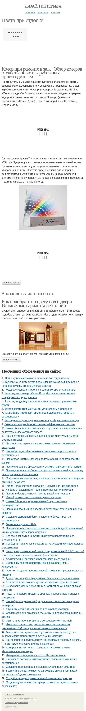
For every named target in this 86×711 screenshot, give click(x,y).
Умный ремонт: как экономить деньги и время (33, 497)
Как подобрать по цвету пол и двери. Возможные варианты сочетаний (37, 303)
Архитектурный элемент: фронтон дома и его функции (38, 559)
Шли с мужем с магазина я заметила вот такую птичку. (37, 378)
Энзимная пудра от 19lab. (21, 524)
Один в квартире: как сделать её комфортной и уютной (39, 620)
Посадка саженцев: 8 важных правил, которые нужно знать (40, 389)
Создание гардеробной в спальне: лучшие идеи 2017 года (40, 666)
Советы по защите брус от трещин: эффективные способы (40, 424)
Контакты (8, 699)
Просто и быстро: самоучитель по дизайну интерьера (38, 493)
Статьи (55, 12)
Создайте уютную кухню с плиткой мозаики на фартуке (39, 678)
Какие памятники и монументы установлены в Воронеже (38, 409)
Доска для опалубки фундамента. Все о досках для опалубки (42, 578)
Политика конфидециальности (16, 703)
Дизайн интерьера (43, 6)
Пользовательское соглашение (24, 699)
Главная (30, 12)
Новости (43, 12)
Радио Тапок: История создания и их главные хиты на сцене (42, 486)
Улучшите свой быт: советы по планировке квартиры (37, 609)
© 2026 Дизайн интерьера (14, 694)
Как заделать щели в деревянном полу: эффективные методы (42, 420)
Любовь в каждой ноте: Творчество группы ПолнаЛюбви (39, 489)
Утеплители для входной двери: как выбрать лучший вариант (42, 582)
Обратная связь (11, 707)
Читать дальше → (11, 282)
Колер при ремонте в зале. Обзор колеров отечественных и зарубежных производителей (42, 72)
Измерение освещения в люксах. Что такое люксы (36, 655)
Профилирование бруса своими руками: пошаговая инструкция (44, 466)
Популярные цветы (15, 34)
